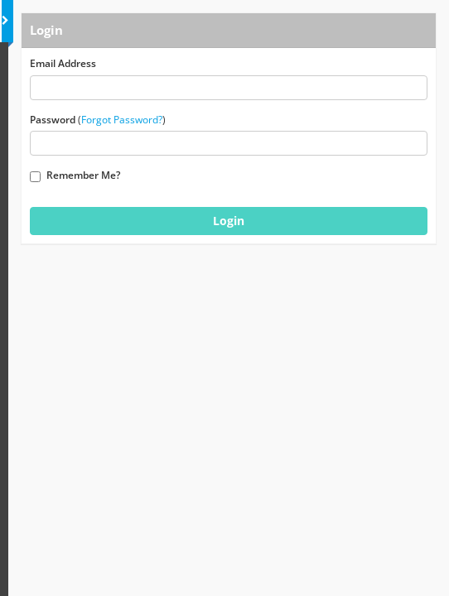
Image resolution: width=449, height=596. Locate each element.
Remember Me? (75, 175)
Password (52, 120)
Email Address (63, 63)
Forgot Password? (121, 120)
